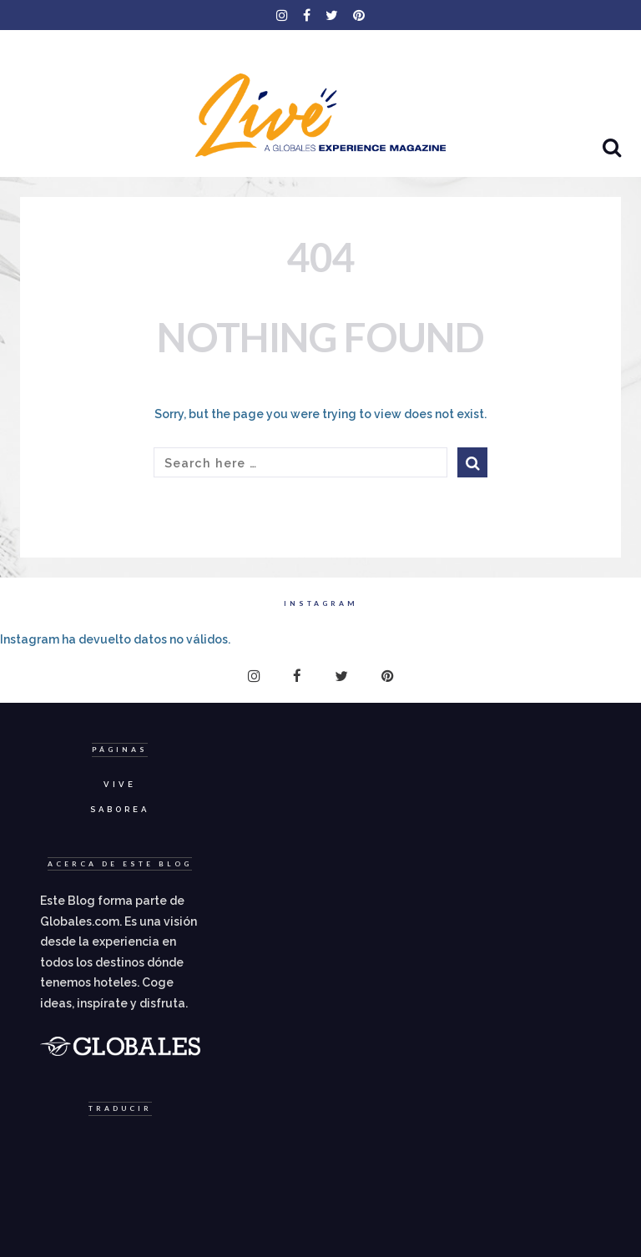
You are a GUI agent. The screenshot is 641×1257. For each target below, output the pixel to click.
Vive (119, 784)
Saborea (119, 809)
